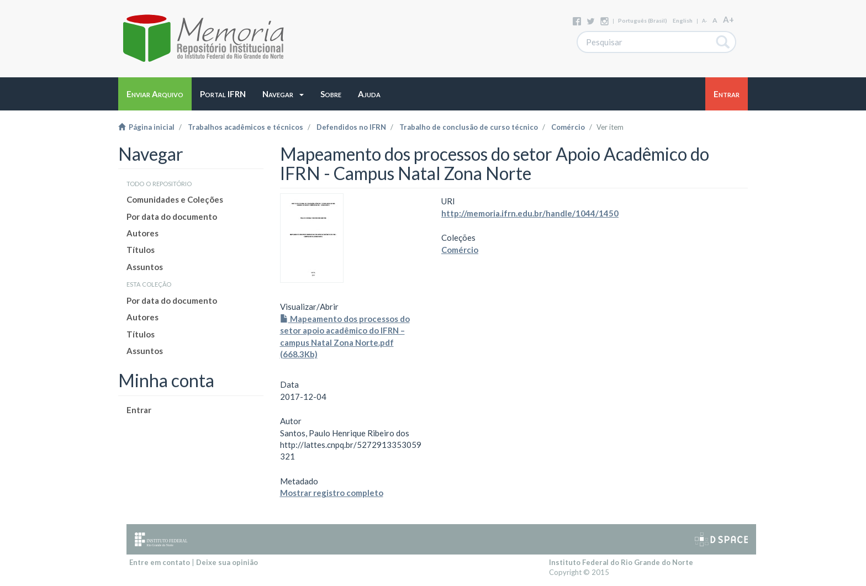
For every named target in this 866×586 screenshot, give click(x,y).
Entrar (138, 410)
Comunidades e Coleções (174, 199)
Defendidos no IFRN (351, 127)
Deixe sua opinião (227, 562)
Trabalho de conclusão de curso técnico (468, 127)
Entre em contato (159, 562)
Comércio (568, 127)
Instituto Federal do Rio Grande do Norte (621, 562)
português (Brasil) (642, 20)
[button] (283, 93)
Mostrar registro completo (331, 493)
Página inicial (146, 127)
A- (704, 21)
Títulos (140, 250)
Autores (142, 233)
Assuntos (144, 267)
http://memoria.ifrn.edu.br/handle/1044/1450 (530, 213)
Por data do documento (171, 216)
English (683, 20)
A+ (728, 19)
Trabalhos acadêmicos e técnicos (245, 127)
